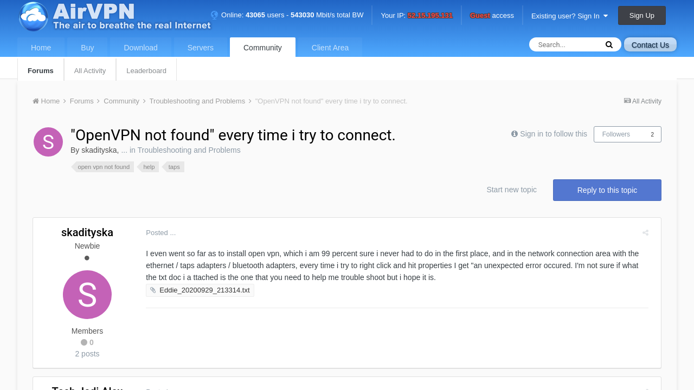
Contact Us (650, 45)
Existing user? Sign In (569, 16)
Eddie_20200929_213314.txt (200, 290)
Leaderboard (146, 71)
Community (262, 47)
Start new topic (511, 189)
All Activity (90, 71)
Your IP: (417, 16)
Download (140, 47)
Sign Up (641, 15)
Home (41, 47)
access (492, 16)
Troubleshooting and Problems (188, 150)
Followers (616, 134)
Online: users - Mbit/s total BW (286, 15)
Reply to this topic (607, 190)
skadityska (99, 150)
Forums (41, 71)
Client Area (330, 47)
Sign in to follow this (553, 133)
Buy (87, 47)
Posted (156, 233)
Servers (201, 47)
